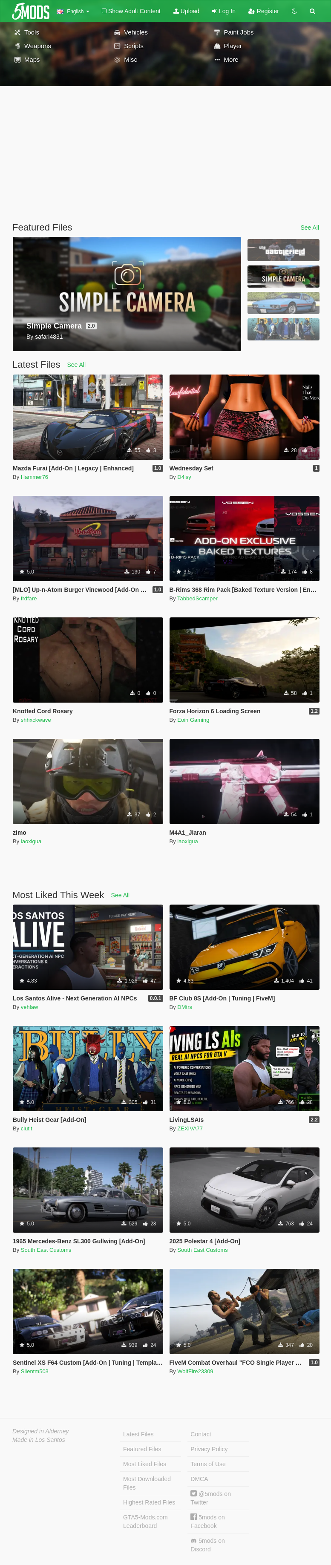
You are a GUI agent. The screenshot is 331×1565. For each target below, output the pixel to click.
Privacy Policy (208, 1449)
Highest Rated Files (149, 1502)
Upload (186, 11)
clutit (26, 1128)
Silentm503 (35, 1371)
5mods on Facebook (207, 1521)
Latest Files (138, 1434)
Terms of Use (207, 1464)
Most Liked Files (144, 1464)
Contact (200, 1434)
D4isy (184, 477)
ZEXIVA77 (190, 1128)
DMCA (199, 1479)
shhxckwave (36, 720)
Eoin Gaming (193, 720)
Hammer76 (34, 477)
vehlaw (29, 1007)
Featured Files (142, 1449)
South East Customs (46, 1250)
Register (263, 11)
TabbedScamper (197, 598)
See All (309, 227)
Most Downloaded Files (147, 1483)
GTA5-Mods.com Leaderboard (145, 1521)
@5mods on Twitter (210, 1498)
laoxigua (31, 841)
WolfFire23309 (195, 1371)
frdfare (29, 598)
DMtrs (184, 1007)
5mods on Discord (207, 1545)
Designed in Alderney (40, 1431)
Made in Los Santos (38, 1439)
